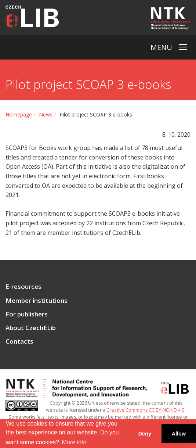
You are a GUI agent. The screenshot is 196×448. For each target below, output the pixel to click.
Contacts (19, 341)
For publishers (27, 314)
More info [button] (74, 442)
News (45, 114)
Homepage (19, 114)
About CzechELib (31, 328)
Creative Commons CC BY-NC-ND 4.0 (145, 410)
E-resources (23, 287)
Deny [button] (144, 434)
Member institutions (37, 301)
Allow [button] (179, 434)
